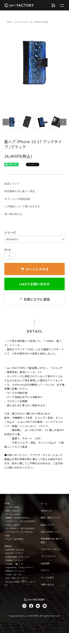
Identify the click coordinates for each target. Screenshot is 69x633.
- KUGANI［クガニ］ (14, 553)
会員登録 (45, 563)
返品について (12, 183)
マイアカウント (48, 556)
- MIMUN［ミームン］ (15, 570)
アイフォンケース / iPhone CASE (31, 21)
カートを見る (47, 577)
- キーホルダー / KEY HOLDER (19, 528)
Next (63, 122)
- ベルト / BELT (11, 524)
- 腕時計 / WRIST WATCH (16, 517)
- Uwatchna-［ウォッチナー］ (19, 567)
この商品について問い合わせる (22, 206)
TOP (9, 21)
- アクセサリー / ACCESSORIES (20, 521)
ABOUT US (46, 510)
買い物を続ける (13, 214)
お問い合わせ (47, 584)
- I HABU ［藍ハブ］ (14, 563)
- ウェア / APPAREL (14, 538)
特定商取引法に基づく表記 (19, 191)
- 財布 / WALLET (12, 510)
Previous (6, 122)
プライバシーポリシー (52, 549)
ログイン (45, 570)
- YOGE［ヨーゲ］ (13, 574)
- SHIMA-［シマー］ (14, 560)
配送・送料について (50, 517)
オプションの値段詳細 (17, 199)
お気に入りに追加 (34, 299)
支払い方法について (50, 531)
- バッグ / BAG (11, 507)
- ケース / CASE (12, 514)
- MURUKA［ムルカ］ (15, 549)
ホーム (44, 503)
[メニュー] (62, 5)
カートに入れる (34, 269)
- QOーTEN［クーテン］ (16, 577)
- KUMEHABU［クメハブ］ (17, 556)
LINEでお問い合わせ (34, 284)
